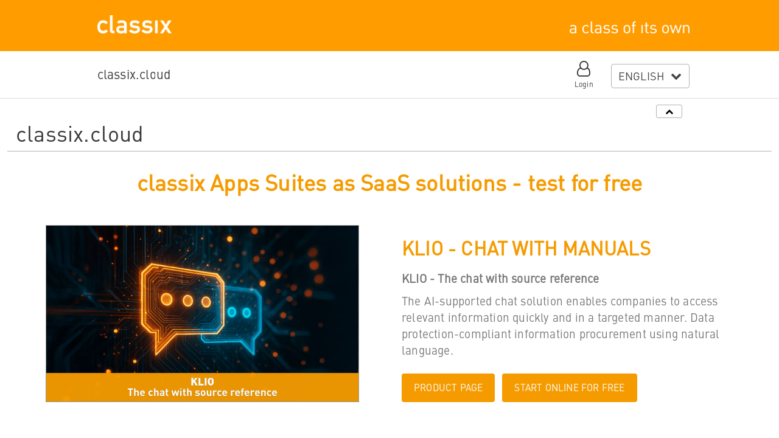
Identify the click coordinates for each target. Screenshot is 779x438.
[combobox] (650, 76)
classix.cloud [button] (134, 73)
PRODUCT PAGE (448, 387)
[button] (583, 75)
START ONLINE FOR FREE (569, 387)
